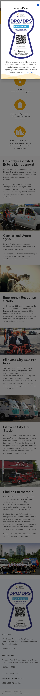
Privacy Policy (28, 72)
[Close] (38, 4)
